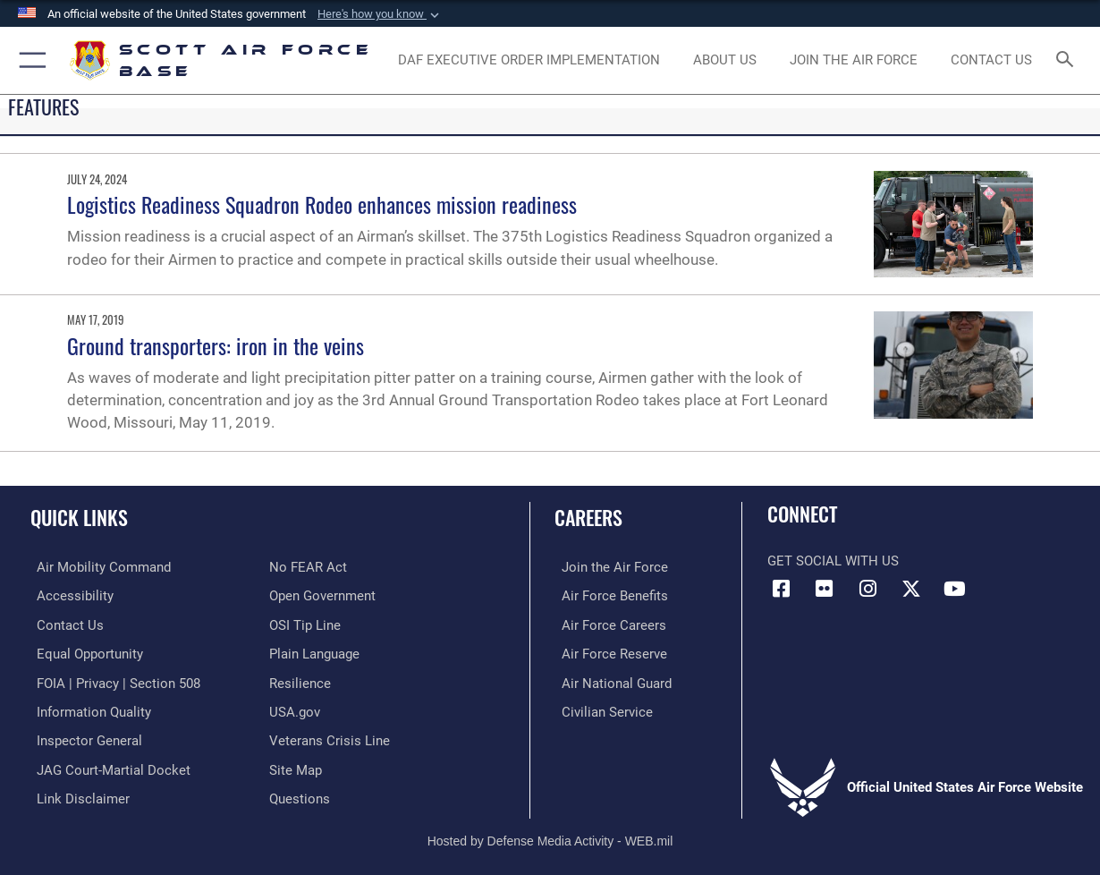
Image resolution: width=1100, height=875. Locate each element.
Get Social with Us (833, 561)
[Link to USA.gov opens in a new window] (294, 709)
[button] (380, 14)
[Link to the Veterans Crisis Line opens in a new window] (329, 737)
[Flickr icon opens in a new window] (824, 588)
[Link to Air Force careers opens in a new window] (606, 624)
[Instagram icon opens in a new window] (867, 588)
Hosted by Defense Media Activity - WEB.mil (550, 835)
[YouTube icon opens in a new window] (955, 588)
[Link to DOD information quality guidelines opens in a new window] (87, 709)
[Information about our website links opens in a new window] (76, 794)
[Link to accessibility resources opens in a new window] (68, 595)
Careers (588, 516)
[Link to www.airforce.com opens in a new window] (607, 567)
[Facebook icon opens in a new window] (780, 588)
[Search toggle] (1068, 60)
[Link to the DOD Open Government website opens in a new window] (322, 595)
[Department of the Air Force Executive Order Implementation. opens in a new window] (529, 60)
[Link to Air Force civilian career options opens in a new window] (600, 709)
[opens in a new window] (853, 60)
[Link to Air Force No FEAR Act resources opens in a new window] (308, 567)
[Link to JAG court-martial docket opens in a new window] (107, 766)
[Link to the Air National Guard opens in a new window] (609, 681)
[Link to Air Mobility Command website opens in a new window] (97, 567)
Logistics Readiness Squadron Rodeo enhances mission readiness (322, 204)
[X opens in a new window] (911, 588)
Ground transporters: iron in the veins (215, 345)
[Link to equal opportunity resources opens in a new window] (83, 652)
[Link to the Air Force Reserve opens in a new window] (607, 652)
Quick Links (79, 516)
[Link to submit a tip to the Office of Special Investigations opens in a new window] (305, 624)
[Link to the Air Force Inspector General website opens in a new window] (83, 737)
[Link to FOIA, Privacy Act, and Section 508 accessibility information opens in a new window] (112, 681)
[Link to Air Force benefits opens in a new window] (607, 595)
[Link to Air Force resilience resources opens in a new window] (300, 681)
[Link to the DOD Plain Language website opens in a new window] (314, 652)
